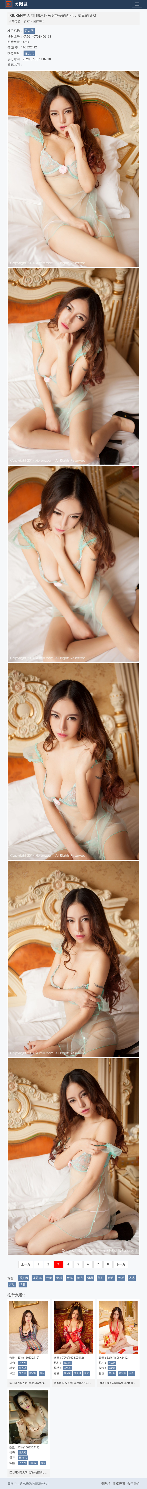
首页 (27, 21)
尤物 (49, 1278)
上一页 (25, 1264)
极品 (80, 1278)
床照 (12, 1284)
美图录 (105, 1483)
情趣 (23, 1284)
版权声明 (119, 1483)
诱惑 (132, 1278)
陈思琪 (29, 53)
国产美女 (39, 21)
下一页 (120, 1264)
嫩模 (70, 1278)
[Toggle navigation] (137, 4)
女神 (59, 1278)
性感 (121, 1278)
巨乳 (111, 1278)
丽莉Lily (23, 1457)
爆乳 (90, 1278)
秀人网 (29, 31)
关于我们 (133, 1483)
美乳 (101, 1278)
